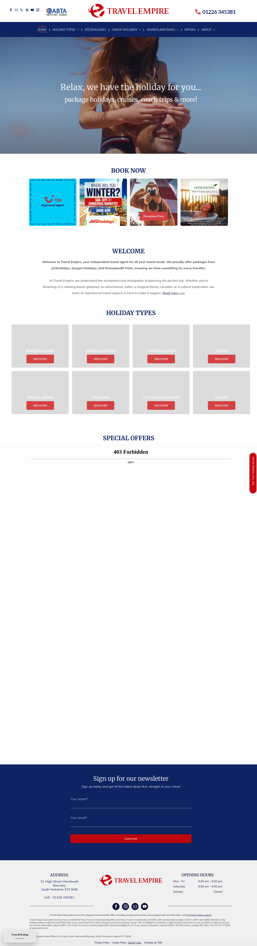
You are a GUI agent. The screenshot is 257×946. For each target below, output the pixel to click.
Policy (106, 942)
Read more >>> (173, 293)
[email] (16, 10)
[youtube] (32, 10)
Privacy (99, 942)
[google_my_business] (27, 10)
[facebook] (11, 10)
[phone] (21, 10)
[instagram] (37, 10)
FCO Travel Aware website (199, 915)
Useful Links (134, 942)
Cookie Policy (119, 942)
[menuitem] (42, 29)
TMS (159, 942)
